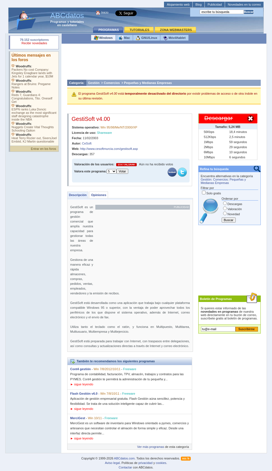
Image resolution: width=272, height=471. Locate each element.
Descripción (78, 195)
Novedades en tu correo (244, 4)
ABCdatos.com (124, 458)
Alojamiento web (178, 4)
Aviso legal (112, 463)
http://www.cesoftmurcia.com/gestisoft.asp (109, 148)
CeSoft (87, 143)
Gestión (94, 83)
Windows (103, 38)
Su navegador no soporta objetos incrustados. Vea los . (34, 97)
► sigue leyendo (81, 384)
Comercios (112, 83)
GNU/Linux (146, 38)
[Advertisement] (164, 63)
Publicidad (215, 4)
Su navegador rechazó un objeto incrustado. (34, 42)
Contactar (125, 467)
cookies (161, 463)
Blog (198, 4)
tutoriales (77, 21)
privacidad (145, 463)
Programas (58, 21)
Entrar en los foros (43, 148)
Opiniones (98, 195)
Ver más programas (150, 446)
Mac (124, 38)
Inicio (105, 12)
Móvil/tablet (174, 38)
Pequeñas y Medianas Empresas (148, 83)
